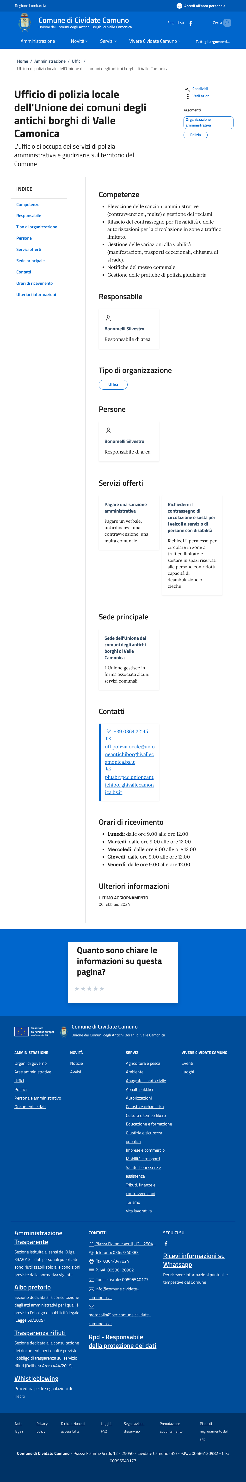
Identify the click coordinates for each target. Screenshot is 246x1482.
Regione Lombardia (30, 5)
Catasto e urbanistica (145, 1106)
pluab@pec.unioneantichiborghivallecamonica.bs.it (129, 784)
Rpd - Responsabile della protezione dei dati (122, 1341)
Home (22, 61)
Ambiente (134, 1072)
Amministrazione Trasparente (38, 1237)
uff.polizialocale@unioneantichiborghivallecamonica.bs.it (130, 754)
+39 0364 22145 (131, 731)
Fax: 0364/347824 (109, 1261)
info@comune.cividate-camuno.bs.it (114, 1293)
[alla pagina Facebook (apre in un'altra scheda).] (182, 22)
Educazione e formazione (149, 1124)
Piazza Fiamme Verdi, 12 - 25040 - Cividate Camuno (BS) (123, 1243)
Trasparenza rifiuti (40, 1333)
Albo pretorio (32, 1287)
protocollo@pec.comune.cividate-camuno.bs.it (120, 1315)
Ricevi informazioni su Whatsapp (194, 1260)
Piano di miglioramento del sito (214, 1431)
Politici (20, 1089)
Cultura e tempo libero (146, 1115)
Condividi (196, 89)
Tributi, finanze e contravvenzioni (140, 1189)
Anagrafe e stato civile (146, 1080)
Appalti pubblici (139, 1089)
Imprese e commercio (145, 1150)
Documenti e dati (30, 1106)
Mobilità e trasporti (143, 1158)
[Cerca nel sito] (225, 23)
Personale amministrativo (37, 1098)
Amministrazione (50, 61)
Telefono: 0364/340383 (114, 1252)
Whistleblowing (36, 1378)
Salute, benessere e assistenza (143, 1171)
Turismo (133, 1202)
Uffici (76, 61)
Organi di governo (30, 1063)
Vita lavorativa (139, 1211)
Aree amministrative (32, 1072)
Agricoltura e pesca (143, 1063)
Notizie (76, 1063)
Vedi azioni (197, 96)
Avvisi (75, 1072)
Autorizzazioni (139, 1098)
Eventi (187, 1063)
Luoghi (188, 1072)
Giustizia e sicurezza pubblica (144, 1137)
